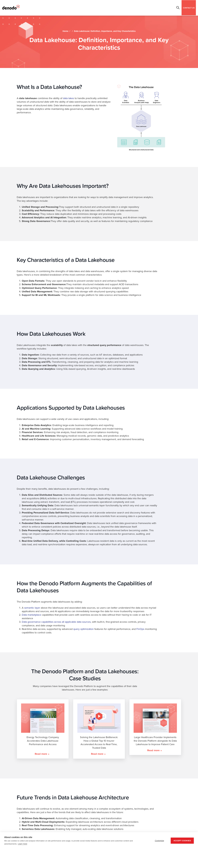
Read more (41, 754)
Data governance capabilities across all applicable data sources (56, 622)
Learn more (22, 844)
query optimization (83, 629)
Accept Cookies (182, 841)
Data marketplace (31, 615)
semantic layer (32, 608)
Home (65, 31)
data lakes (68, 98)
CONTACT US (189, 7)
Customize (159, 841)
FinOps (140, 629)
